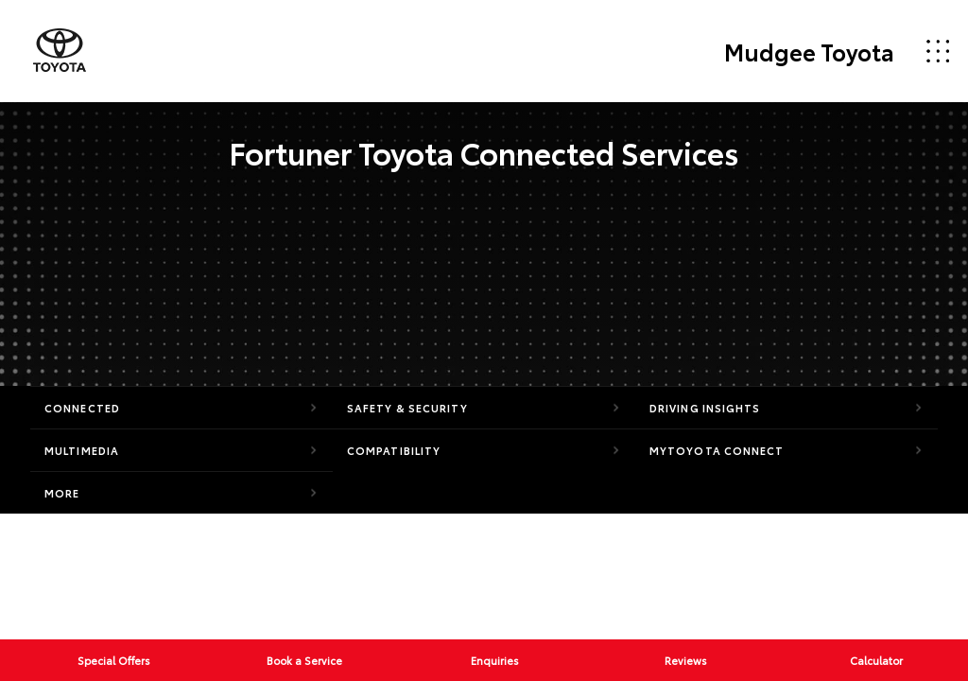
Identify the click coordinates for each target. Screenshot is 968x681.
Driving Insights (705, 407)
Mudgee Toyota (809, 51)
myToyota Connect (717, 450)
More (61, 492)
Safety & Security (407, 407)
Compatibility (394, 450)
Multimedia (81, 450)
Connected (82, 407)
